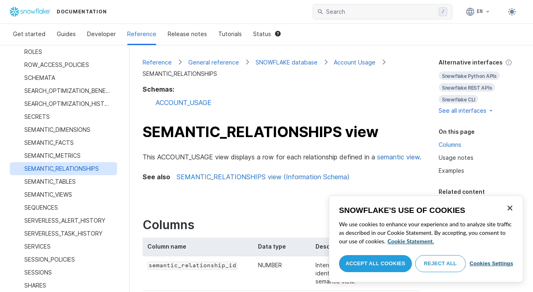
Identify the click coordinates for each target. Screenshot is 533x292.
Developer (101, 33)
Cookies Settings (491, 263)
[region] (426, 238)
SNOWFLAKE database (287, 62)
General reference (213, 62)
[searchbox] (380, 11)
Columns (450, 144)
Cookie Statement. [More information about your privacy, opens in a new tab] (411, 241)
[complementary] (479, 86)
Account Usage (354, 62)
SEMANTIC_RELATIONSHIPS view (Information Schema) (263, 177)
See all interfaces (466, 110)
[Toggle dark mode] (512, 12)
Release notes (187, 33)
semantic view (398, 157)
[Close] (510, 208)
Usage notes (456, 157)
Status (267, 33)
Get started (29, 33)
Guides (66, 33)
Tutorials (230, 33)
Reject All (440, 263)
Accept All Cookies (375, 263)
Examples (451, 170)
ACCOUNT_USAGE (183, 103)
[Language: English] (478, 12)
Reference (141, 33)
